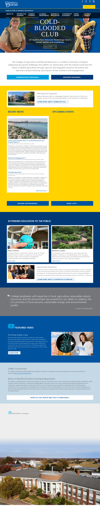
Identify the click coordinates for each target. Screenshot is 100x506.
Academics (13, 17)
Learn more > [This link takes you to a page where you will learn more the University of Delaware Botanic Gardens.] (56, 261)
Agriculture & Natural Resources (19, 10)
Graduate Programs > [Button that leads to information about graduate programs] (72, 77)
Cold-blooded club (14, 172)
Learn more (13, 353)
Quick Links (88, 7)
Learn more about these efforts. (22, 373)
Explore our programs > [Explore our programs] (28, 203)
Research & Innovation (55, 14)
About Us (9, 14)
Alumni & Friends (87, 14)
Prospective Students (21, 14)
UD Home (7, 17)
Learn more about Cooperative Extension (54, 279)
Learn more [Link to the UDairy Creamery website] (11, 261)
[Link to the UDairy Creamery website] (28, 237)
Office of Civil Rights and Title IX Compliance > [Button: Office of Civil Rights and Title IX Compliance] (50, 397)
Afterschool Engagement (16, 158)
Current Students (31, 14)
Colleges (18, 17)
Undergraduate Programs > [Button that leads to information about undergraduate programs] (28, 77)
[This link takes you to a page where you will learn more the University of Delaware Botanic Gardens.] (72, 237)
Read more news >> (42, 190)
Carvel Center (76, 14)
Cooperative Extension (67, 14)
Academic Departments (44, 14)
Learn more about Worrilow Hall (51, 102)
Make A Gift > (72, 203)
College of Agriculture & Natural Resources (30, 17)
